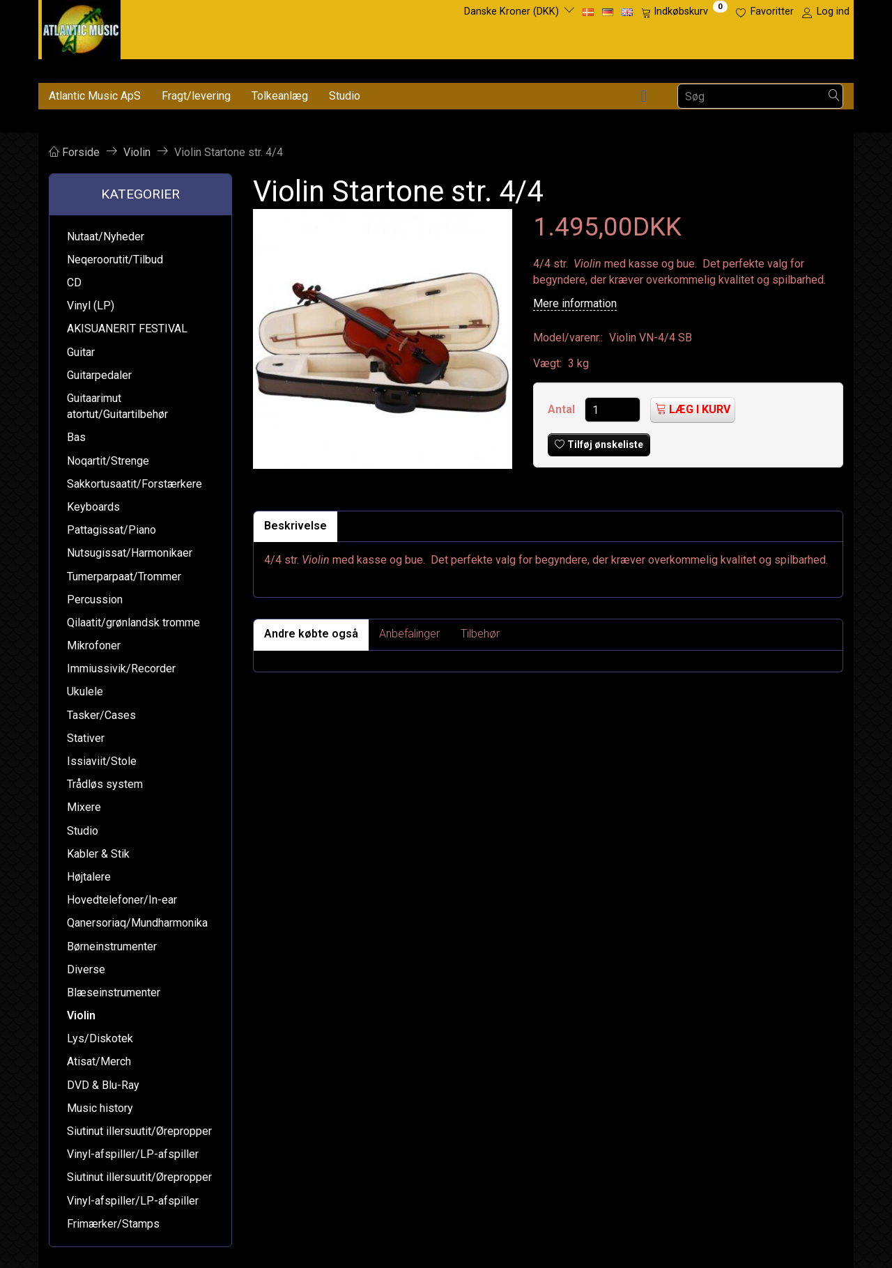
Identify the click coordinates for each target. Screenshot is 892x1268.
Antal (563, 409)
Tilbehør (480, 633)
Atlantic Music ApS (95, 95)
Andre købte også (311, 633)
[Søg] (834, 96)
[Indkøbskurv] (684, 12)
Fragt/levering (196, 95)
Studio (344, 95)
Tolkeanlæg (280, 95)
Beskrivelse (295, 525)
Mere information (575, 303)
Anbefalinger (409, 633)
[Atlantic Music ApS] (81, 27)
